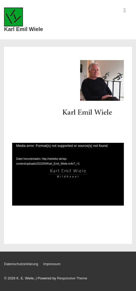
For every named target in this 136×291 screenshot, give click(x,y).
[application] (68, 174)
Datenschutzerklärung (21, 264)
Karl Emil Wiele (23, 29)
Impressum (51, 264)
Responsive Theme (72, 278)
